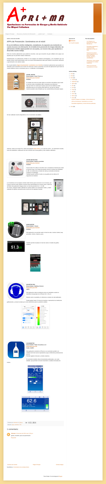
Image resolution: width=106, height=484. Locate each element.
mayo (73, 89)
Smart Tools (36, 148)
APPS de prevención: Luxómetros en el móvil (92, 66)
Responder (13, 437)
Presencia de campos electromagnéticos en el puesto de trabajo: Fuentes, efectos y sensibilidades (92, 55)
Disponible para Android (32, 77)
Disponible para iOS (31, 287)
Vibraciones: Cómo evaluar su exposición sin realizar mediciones (93, 62)
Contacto (49, 34)
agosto (73, 83)
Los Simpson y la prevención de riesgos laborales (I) (92, 42)
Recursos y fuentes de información (26, 34)
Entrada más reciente (12, 464)
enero (73, 97)
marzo (73, 93)
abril (73, 91)
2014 (72, 106)
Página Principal (10, 34)
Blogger (60, 476)
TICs (20, 424)
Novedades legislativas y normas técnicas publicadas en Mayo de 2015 (92, 48)
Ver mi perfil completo (74, 43)
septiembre (74, 81)
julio (73, 85)
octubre (73, 79)
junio (73, 87)
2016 (72, 75)
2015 (72, 77)
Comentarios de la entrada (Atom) (21, 467)
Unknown (13, 433)
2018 (72, 73)
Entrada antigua (59, 464)
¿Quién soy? (41, 34)
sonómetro (16, 424)
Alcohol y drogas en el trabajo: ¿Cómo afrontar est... (83, 99)
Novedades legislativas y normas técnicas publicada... (84, 103)
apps (13, 424)
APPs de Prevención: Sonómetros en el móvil (82, 101)
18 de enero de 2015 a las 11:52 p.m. (24, 433)
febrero (73, 95)
